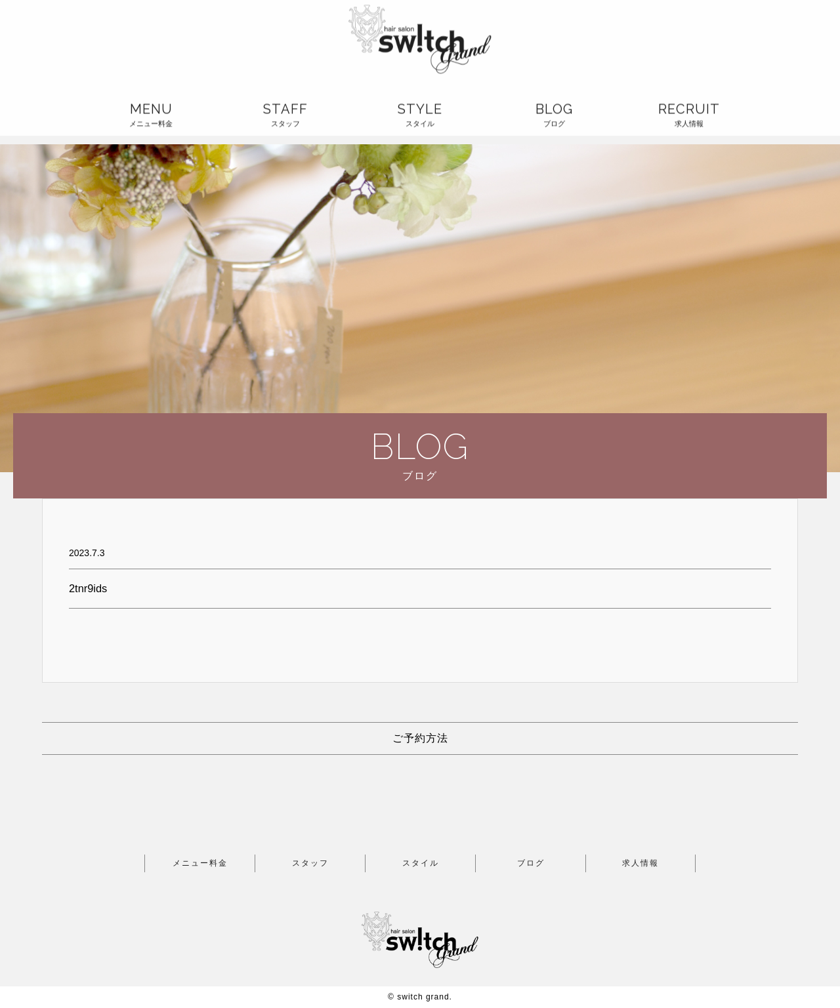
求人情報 (640, 863)
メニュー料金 (200, 863)
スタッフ (310, 863)
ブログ (531, 863)
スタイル (420, 863)
